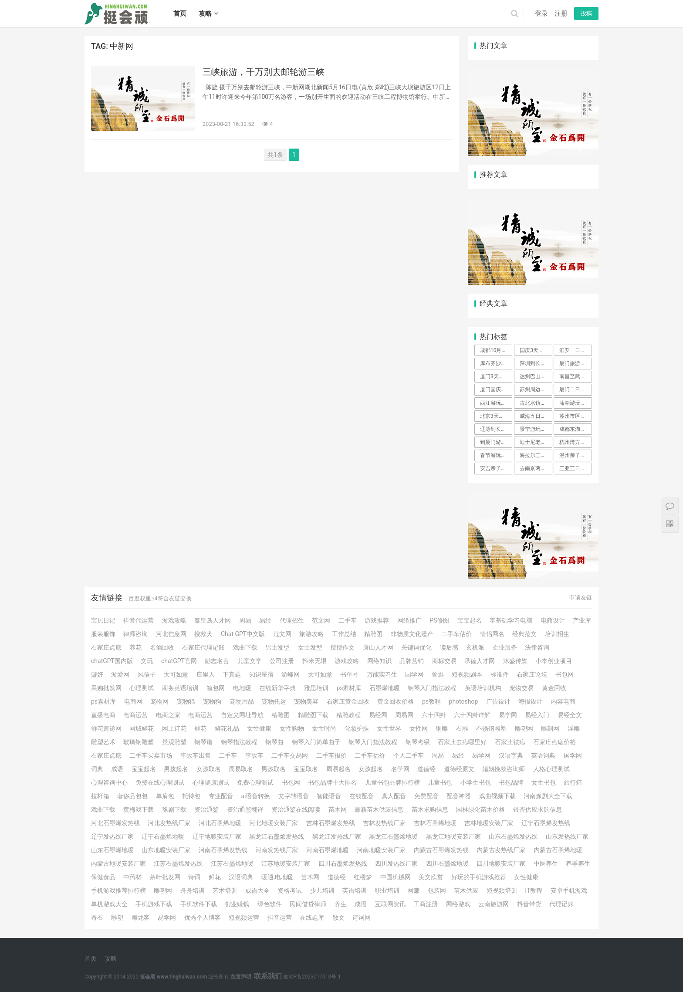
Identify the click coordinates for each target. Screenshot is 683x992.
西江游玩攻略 (495, 403)
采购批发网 (106, 688)
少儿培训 (322, 890)
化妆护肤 (357, 728)
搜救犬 (203, 634)
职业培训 (387, 890)
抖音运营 (279, 917)
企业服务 (505, 647)
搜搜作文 (342, 647)
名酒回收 (162, 647)
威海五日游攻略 (536, 416)
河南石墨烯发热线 (223, 850)
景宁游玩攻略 (535, 429)
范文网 (321, 620)
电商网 (133, 701)
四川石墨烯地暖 (447, 863)
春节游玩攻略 (495, 455)
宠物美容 (306, 701)
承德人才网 (479, 661)
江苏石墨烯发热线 (178, 863)
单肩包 (165, 796)
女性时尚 (324, 728)
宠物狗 (212, 701)
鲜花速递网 (106, 728)
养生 (341, 904)
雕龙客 (141, 917)
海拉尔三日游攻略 (536, 455)
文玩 (147, 661)
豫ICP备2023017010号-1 (312, 977)
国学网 (414, 674)
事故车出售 (195, 755)
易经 (265, 620)
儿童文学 (249, 661)
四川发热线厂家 (396, 863)
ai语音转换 (255, 796)
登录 (541, 13)
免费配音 (426, 796)
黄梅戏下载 (138, 809)
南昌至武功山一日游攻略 (575, 376)
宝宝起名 (469, 620)
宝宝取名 (306, 769)
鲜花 (200, 728)
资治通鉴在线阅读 (295, 809)
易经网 (378, 715)
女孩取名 (208, 769)
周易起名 (338, 769)
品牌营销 (411, 661)
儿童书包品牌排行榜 (392, 782)
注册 (561, 13)
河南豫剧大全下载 (548, 796)
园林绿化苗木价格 (480, 809)
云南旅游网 (493, 904)
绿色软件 (269, 904)
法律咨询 (537, 647)
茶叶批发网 (165, 877)
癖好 (97, 674)
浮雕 (574, 728)
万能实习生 (382, 674)
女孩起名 (370, 769)
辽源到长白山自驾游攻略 (496, 429)
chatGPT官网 (179, 661)
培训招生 (557, 634)
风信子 (147, 674)
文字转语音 (293, 796)
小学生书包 (475, 782)
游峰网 (290, 674)
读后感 (449, 647)
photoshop (463, 701)
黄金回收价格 (395, 701)
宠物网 (159, 701)
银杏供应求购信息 (537, 809)
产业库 (582, 620)
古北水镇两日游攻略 (536, 403)
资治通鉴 (206, 809)
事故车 (254, 755)
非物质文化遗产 (412, 634)
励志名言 (217, 661)
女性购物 (292, 728)
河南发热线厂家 (276, 850)
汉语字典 (511, 755)
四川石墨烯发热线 (342, 863)
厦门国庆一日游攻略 (496, 389)
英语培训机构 (483, 688)
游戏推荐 (377, 620)
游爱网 (120, 674)
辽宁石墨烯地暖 (163, 836)
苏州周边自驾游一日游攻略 (536, 389)
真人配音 (394, 796)
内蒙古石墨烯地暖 (558, 850)
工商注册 (425, 904)
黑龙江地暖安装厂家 (453, 836)
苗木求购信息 (430, 809)
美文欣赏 (431, 877)
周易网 (404, 715)
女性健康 (259, 728)
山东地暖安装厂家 (166, 850)
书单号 (349, 674)
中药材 (132, 877)
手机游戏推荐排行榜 (118, 890)
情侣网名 (492, 634)
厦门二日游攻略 (575, 389)
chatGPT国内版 (112, 661)
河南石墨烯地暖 (327, 850)
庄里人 (205, 674)
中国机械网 (395, 877)
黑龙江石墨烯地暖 (393, 836)
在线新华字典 (277, 688)
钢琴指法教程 (239, 742)
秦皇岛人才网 (212, 620)
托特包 (191, 796)
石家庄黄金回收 (348, 701)
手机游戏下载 (153, 904)
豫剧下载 (174, 809)
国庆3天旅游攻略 (536, 350)
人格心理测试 (551, 769)
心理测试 (141, 688)
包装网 (437, 890)
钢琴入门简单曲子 (316, 742)
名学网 (400, 769)
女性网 (418, 728)
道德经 (426, 769)
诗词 (194, 877)
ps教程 (431, 701)
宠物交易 (521, 688)
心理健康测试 (211, 782)
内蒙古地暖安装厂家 (118, 863)
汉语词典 (241, 877)
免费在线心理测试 (159, 782)
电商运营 (135, 715)
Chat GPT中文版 (243, 634)
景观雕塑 (174, 742)
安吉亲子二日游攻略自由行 (496, 468)
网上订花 (174, 728)
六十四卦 (434, 715)
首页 (179, 13)
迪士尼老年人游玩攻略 (536, 442)
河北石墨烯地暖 (220, 823)
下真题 (232, 674)
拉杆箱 (100, 796)
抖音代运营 (138, 620)
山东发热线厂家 (567, 836)
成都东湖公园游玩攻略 (575, 429)
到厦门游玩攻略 (496, 442)
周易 (245, 620)
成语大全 (257, 890)
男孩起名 (176, 769)
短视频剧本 (467, 674)
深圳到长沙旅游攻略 (536, 363)
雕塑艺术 (103, 742)
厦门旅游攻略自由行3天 (575, 363)
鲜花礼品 (227, 728)
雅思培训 (316, 688)
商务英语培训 (180, 688)
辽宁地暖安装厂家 (217, 836)
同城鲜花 (141, 728)
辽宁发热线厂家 (112, 836)
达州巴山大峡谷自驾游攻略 (536, 376)
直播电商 (103, 715)
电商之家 (168, 715)
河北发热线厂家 (169, 823)
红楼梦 (363, 877)
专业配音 (221, 796)
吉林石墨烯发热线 (330, 823)
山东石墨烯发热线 (513, 836)
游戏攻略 (174, 620)
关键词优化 (416, 647)
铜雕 (442, 728)
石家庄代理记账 (203, 647)
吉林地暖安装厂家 (488, 823)
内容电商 (563, 701)
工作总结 (344, 634)
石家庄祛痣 (510, 742)
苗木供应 (466, 890)
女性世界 (389, 728)
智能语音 (329, 796)
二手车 (347, 620)
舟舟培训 (192, 890)
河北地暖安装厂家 (273, 823)
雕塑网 (524, 728)
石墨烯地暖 (384, 688)
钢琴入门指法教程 (432, 688)
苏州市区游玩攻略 (575, 416)
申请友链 (580, 597)
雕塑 (117, 917)
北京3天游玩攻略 (496, 416)
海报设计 (530, 701)
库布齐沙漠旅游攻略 (496, 363)
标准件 (499, 674)
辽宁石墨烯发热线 (545, 823)
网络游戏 (458, 904)
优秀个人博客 (202, 917)
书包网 (564, 674)
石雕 (462, 728)
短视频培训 (502, 890)
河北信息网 (171, 634)
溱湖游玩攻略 (575, 403)
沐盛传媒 (515, 661)
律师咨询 (135, 634)
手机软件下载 (198, 904)
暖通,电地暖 (277, 877)
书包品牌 (511, 782)
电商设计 (553, 620)
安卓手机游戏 (569, 890)
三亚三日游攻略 (575, 468)
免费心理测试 (255, 782)
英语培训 (354, 890)
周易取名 (241, 769)
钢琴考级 (418, 742)
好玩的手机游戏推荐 (478, 877)
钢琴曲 (274, 742)
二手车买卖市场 (150, 755)
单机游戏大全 (109, 904)
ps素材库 (348, 688)
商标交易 (444, 661)
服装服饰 (103, 634)
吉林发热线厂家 (384, 823)
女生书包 (543, 782)
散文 (338, 917)
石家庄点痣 (106, 647)
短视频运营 (244, 917)
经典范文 (524, 634)
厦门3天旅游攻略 (496, 376)
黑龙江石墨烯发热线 (276, 836)
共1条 (275, 154)
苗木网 (337, 809)
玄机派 (475, 647)
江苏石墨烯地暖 (232, 863)
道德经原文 (459, 769)
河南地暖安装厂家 (381, 850)
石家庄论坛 (532, 674)
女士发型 (310, 647)
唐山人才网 (378, 647)
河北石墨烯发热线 (115, 823)
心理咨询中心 (109, 782)
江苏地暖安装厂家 (285, 863)
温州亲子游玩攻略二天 (575, 455)
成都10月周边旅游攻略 (496, 350)
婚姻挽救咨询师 (503, 769)
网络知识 (379, 661)
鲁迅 (438, 674)
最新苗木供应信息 (379, 809)
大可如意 (176, 674)
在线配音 (361, 796)
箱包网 (215, 688)
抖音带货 (529, 904)
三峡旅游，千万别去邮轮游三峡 (264, 72)
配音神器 (458, 796)
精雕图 (373, 634)
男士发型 (277, 647)
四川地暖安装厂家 (501, 863)
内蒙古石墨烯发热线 (441, 850)
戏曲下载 (245, 647)
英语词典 (543, 755)
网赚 (413, 890)
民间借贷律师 (308, 904)
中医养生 (546, 863)
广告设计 (498, 701)
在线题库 (312, 917)
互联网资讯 (390, 904)
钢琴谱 (203, 742)
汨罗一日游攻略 (575, 350)
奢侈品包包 (132, 796)
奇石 (97, 917)
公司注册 (282, 661)
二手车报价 (331, 755)
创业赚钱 (237, 904)
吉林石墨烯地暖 (435, 823)
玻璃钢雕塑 (138, 742)
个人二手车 (408, 755)
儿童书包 (440, 782)
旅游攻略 (311, 634)
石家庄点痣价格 (554, 742)
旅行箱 (573, 782)
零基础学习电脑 (511, 620)
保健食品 (103, 877)
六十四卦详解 (472, 715)
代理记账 (561, 904)
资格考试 (289, 890)
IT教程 (533, 890)
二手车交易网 (289, 755)
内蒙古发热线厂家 (501, 850)
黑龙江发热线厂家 (336, 836)
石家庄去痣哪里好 (462, 742)
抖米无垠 (314, 661)
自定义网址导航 (242, 715)
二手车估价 (456, 634)
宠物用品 (242, 701)
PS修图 (439, 620)
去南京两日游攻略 (536, 468)
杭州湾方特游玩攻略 (575, 442)
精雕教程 (348, 715)
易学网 (508, 715)
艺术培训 (225, 890)
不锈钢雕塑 (491, 728)
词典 (97, 769)
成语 (117, 769)
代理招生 (292, 620)
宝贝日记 (103, 620)
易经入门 (537, 715)
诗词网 (361, 917)
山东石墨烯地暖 (112, 850)
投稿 (586, 13)
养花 (135, 647)
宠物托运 (274, 701)
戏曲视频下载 (497, 796)
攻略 (205, 13)
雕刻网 (550, 728)
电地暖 (242, 688)
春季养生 (578, 863)
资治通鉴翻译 (245, 809)
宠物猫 (186, 701)
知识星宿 (261, 674)
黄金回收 (554, 688)
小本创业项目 (553, 661)
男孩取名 (273, 769)
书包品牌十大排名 (332, 782)
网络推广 (409, 620)
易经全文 (570, 715)
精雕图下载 (313, 715)
